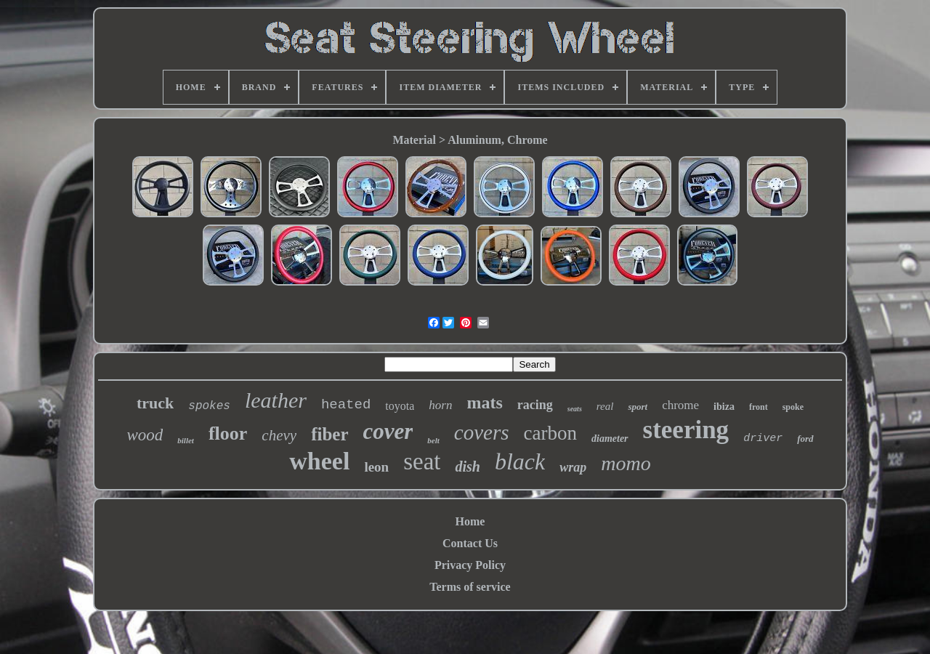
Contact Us (470, 543)
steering (686, 430)
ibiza (724, 406)
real (605, 406)
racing (535, 404)
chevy (279, 435)
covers (481, 432)
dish (467, 467)
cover (388, 431)
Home (470, 521)
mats (484, 402)
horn (440, 405)
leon (376, 467)
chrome (680, 405)
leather (276, 400)
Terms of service (469, 587)
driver (763, 438)
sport (637, 406)
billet (185, 440)
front (758, 407)
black (520, 461)
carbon (550, 433)
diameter (609, 438)
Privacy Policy (470, 565)
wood (144, 435)
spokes (209, 406)
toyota (399, 406)
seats (574, 409)
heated (346, 405)
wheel (319, 461)
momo (625, 463)
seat (421, 461)
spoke (793, 407)
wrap (572, 467)
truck (155, 403)
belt (433, 440)
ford (805, 438)
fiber (329, 434)
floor (228, 433)
